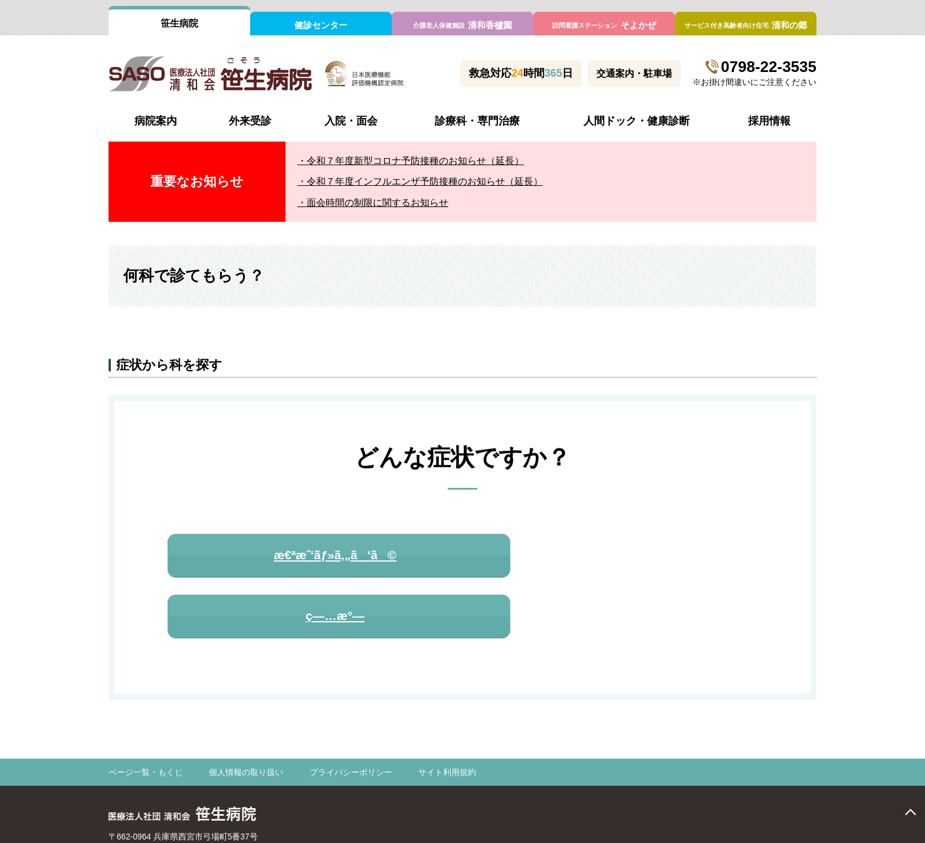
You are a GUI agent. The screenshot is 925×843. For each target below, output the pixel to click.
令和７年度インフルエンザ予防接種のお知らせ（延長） (425, 181)
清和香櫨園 (462, 25)
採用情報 (769, 121)
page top (910, 812)
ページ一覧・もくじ (146, 719)
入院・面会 (351, 121)
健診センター (320, 25)
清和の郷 (745, 25)
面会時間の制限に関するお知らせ (377, 203)
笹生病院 (179, 23)
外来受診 (250, 121)
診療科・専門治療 (477, 121)
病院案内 (156, 121)
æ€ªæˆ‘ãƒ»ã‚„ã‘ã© (305, 557)
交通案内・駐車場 (634, 73)
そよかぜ (603, 25)
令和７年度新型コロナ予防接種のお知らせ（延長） (415, 161)
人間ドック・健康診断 (636, 121)
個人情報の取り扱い (246, 719)
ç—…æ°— (612, 557)
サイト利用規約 (447, 719)
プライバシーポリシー (351, 719)
